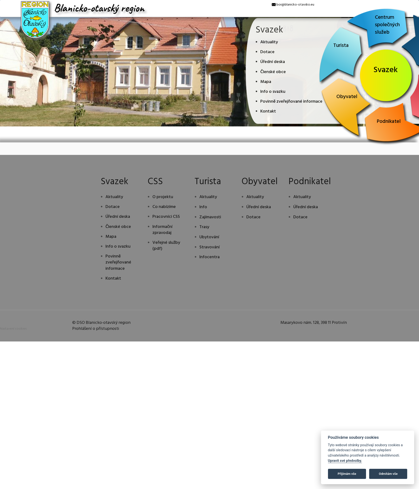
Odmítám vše (388, 474)
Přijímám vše (347, 474)
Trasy (204, 258)
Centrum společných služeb (387, 25)
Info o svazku (272, 91)
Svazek (385, 70)
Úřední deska (272, 61)
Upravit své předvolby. (345, 461)
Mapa (265, 81)
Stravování (209, 278)
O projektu (162, 228)
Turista (341, 45)
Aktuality (269, 42)
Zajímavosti (210, 248)
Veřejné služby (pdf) (166, 277)
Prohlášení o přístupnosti (95, 360)
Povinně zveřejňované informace (291, 101)
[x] (3, 3)
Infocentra (209, 288)
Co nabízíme (164, 238)
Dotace (267, 52)
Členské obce (273, 72)
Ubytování (209, 268)
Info (203, 238)
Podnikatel (389, 121)
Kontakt (268, 111)
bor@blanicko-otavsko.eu (295, 4)
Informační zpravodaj (162, 261)
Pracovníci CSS (166, 248)
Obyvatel (346, 97)
